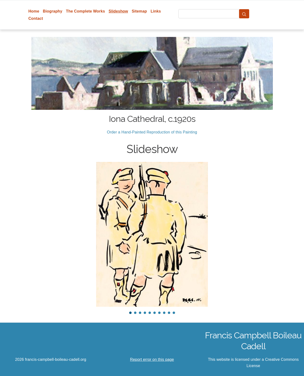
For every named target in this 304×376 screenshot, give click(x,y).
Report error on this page (152, 359)
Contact (35, 18)
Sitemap (139, 11)
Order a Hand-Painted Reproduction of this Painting (152, 132)
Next (275, 234)
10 (174, 313)
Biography (53, 11)
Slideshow (118, 11)
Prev (29, 234)
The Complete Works (85, 11)
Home (33, 11)
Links (156, 11)
